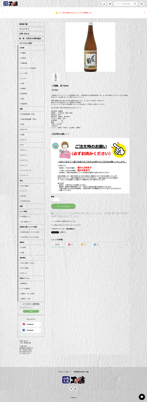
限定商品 (24, 93)
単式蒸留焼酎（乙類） (28, 114)
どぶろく (24, 78)
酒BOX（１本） (26, 298)
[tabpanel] (90, 47)
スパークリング (26, 170)
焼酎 (21, 109)
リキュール (23, 129)
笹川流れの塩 (25, 201)
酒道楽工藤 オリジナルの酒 (30, 232)
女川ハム (24, 273)
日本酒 (22, 48)
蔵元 (22, 98)
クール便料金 (25, 288)
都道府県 (24, 104)
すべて (57, 244)
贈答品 (22, 242)
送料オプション (25, 278)
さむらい (24, 140)
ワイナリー (24, 175)
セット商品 (23, 211)
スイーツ (24, 191)
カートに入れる (63, 206)
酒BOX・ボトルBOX (28, 293)
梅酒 (22, 134)
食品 (21, 180)
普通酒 (23, 88)
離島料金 (24, 283)
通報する (63, 232)
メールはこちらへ (24, 353)
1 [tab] (56, 77)
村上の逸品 (24, 186)
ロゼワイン (24, 160)
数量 (52, 196)
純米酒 (23, 58)
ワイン (22, 145)
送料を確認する (70, 228)
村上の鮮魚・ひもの (27, 263)
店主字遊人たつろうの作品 (29, 237)
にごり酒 (24, 73)
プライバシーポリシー (64, 372)
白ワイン (24, 155)
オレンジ (24, 165)
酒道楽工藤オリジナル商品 (28, 227)
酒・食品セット (26, 221)
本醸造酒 (24, 63)
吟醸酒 (23, 53)
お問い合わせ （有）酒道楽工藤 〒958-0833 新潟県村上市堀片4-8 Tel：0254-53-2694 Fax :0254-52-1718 (25, 346)
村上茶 (23, 196)
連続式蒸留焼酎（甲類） (29, 119)
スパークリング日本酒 (28, 68)
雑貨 (21, 206)
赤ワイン (24, 150)
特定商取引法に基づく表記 (81, 372)
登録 (31, 311)
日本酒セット (25, 216)
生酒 (22, 83)
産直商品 (23, 258)
